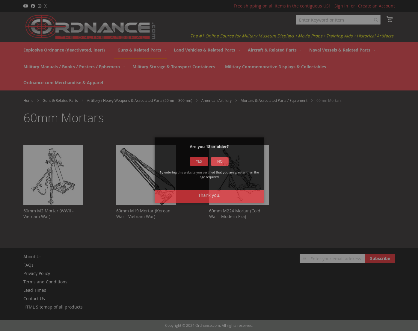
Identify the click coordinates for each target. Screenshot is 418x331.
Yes (201, 166)
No (217, 166)
